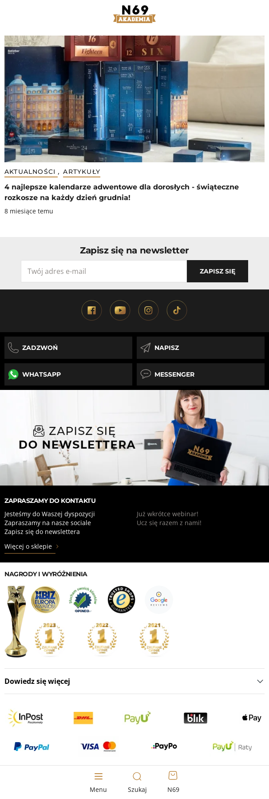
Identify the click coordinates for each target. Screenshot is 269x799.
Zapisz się (217, 271)
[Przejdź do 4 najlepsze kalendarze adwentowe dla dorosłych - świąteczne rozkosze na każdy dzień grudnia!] (134, 99)
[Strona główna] (134, 14)
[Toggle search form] (137, 782)
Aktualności (31, 172)
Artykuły (81, 172)
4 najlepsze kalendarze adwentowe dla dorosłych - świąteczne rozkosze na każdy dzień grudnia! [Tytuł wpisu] (121, 192)
